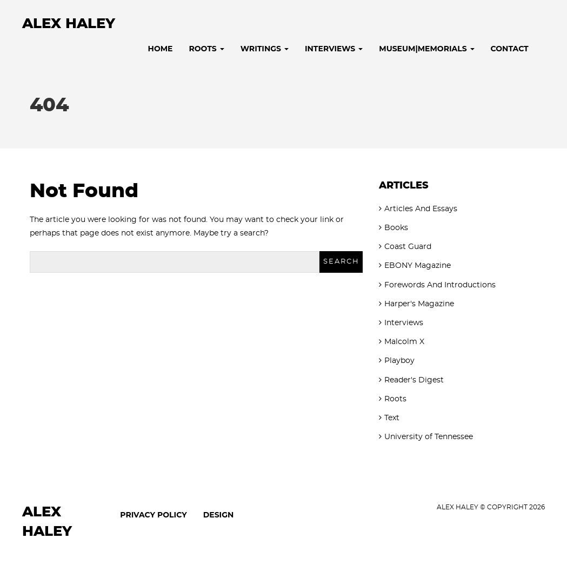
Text (391, 418)
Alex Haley (68, 24)
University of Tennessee (428, 437)
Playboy (399, 361)
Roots (206, 48)
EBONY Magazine (417, 266)
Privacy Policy (153, 515)
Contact (510, 48)
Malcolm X (404, 342)
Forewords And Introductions (440, 285)
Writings (265, 48)
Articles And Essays (420, 209)
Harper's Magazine (419, 304)
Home (160, 48)
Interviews (334, 48)
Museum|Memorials (426, 48)
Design (218, 515)
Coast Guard (407, 247)
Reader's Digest (414, 380)
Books (396, 228)
